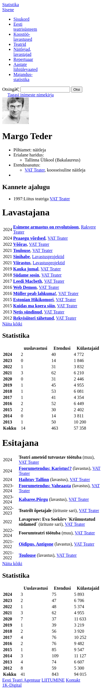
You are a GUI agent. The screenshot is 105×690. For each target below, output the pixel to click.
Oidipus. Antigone (36, 544)
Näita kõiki (12, 324)
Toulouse (21, 250)
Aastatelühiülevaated (25, 67)
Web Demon (25, 287)
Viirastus (22, 262)
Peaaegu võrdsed (29, 238)
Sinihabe (21, 256)
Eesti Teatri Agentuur (21, 680)
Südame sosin (26, 275)
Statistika (10, 4)
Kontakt (73, 680)
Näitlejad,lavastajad (22, 52)
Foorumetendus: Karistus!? (45, 468)
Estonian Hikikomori (33, 299)
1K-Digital (12, 685)
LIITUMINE (53, 680)
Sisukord (21, 19)
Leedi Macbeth (27, 281)
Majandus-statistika (22, 77)
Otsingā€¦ (10, 89)
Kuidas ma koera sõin (34, 305)
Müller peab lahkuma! (34, 293)
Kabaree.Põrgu (33, 499)
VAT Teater (35, 170)
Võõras (20, 244)
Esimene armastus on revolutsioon (46, 227)
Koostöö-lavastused (22, 37)
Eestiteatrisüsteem (25, 27)
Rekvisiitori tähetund (33, 318)
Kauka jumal (25, 269)
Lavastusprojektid (48, 256)
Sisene (8, 9)
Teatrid (19, 44)
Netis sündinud (27, 312)
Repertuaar (23, 59)
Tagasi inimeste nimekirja (31, 94)
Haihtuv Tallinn (34, 479)
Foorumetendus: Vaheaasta (45, 485)
